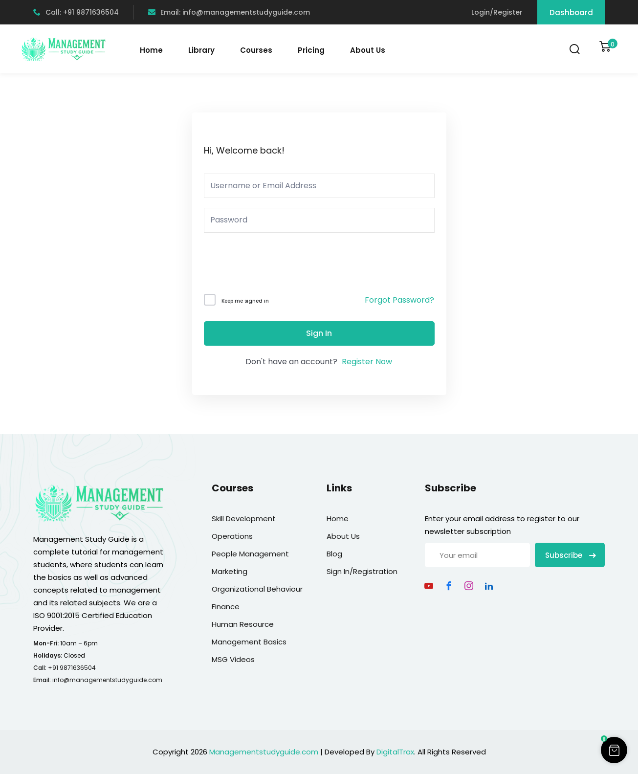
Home (151, 50)
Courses (256, 50)
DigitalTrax (395, 752)
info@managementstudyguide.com (107, 680)
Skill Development (244, 518)
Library (201, 50)
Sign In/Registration (362, 571)
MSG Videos (233, 659)
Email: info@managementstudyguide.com (229, 12)
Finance (226, 606)
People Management (250, 554)
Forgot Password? (399, 300)
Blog (334, 554)
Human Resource (243, 624)
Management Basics (249, 642)
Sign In (319, 333)
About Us (367, 50)
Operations (232, 536)
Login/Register (497, 12)
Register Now (367, 361)
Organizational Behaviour (257, 589)
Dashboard (571, 12)
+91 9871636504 (72, 667)
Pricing (311, 50)
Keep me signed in (245, 301)
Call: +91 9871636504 (76, 12)
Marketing (229, 571)
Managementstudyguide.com (263, 752)
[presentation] (270, 265)
